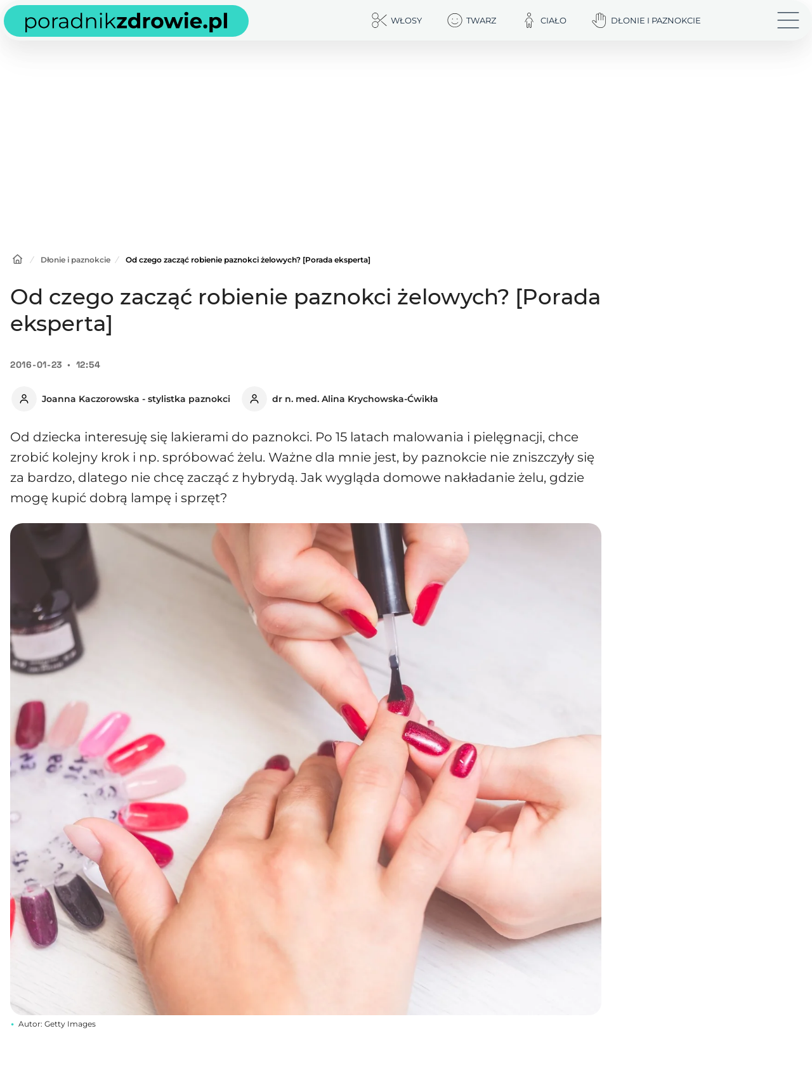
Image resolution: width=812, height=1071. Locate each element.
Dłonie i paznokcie (75, 259)
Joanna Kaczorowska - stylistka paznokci (136, 399)
